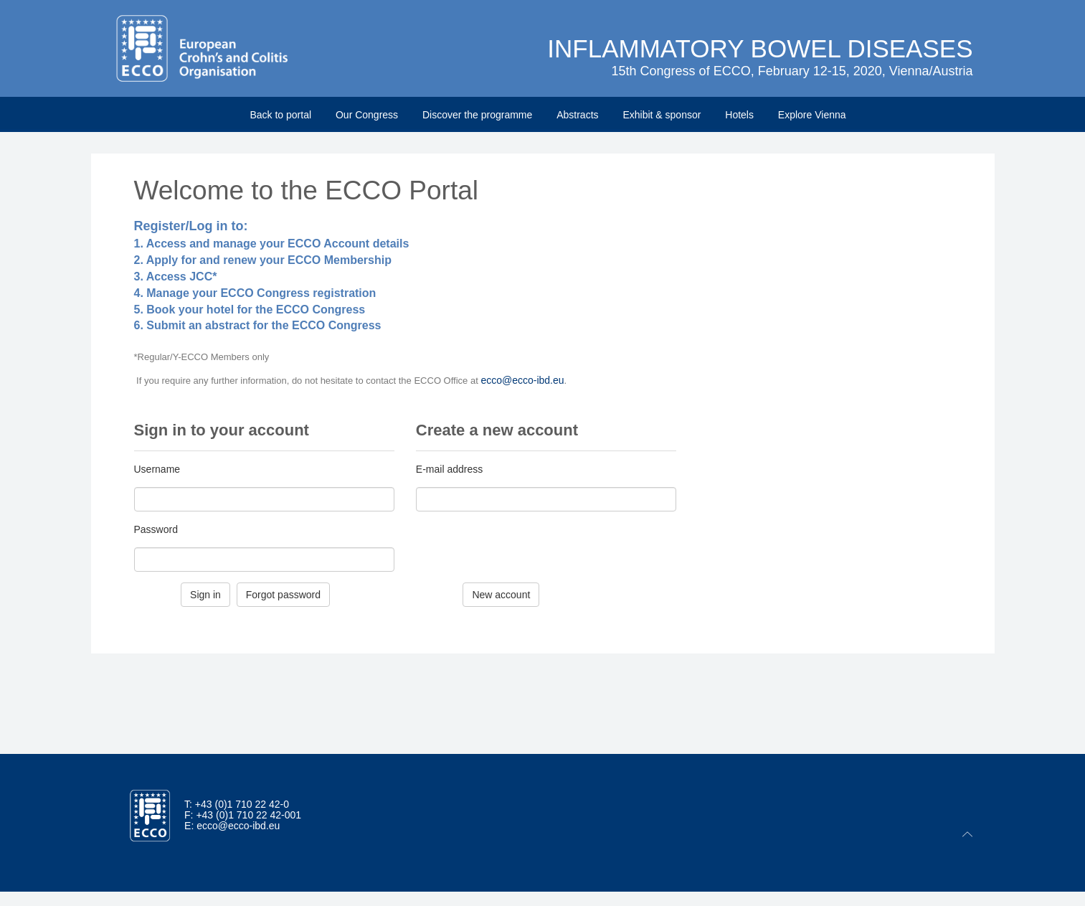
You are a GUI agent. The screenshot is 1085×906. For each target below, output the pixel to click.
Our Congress (367, 115)
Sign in (205, 594)
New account (501, 594)
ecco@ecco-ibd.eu (522, 380)
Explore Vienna (812, 115)
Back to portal (280, 115)
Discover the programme (477, 115)
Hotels (739, 115)
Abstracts (577, 115)
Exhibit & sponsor (661, 115)
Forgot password (283, 594)
